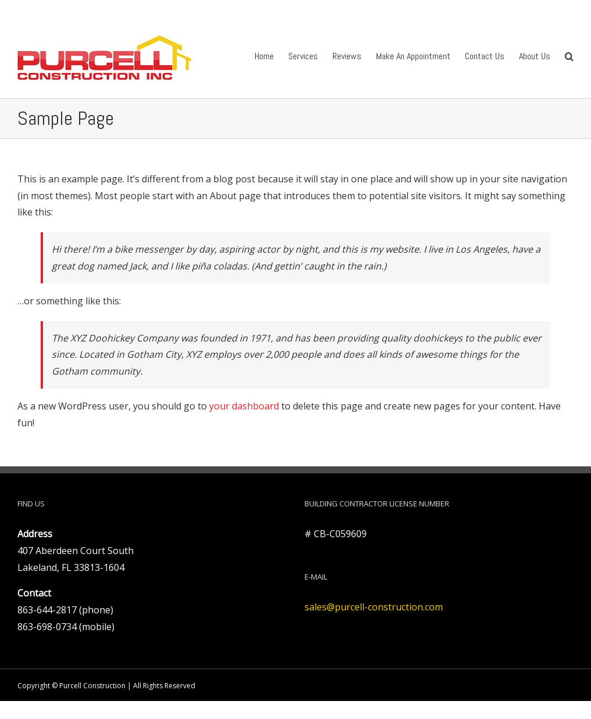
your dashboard (244, 406)
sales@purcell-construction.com (374, 607)
